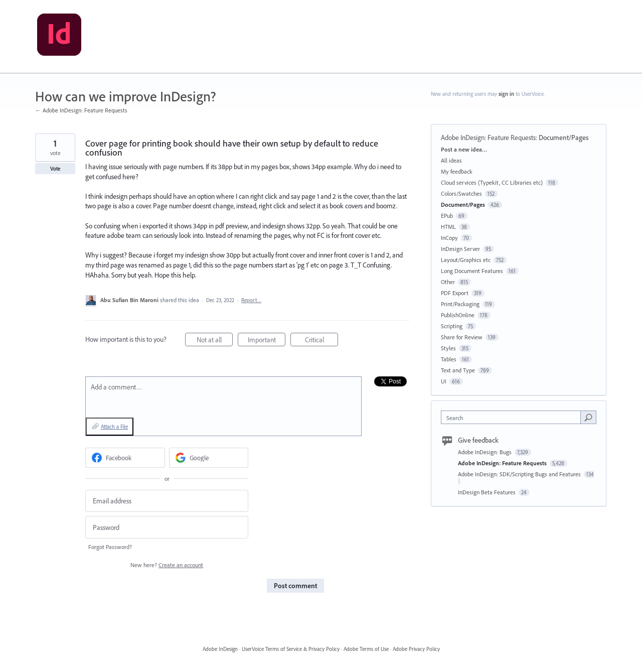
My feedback (456, 171)
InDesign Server (460, 248)
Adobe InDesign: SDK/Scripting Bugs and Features (520, 474)
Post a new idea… (464, 149)
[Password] (166, 527)
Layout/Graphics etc (466, 259)
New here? (166, 565)
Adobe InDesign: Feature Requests (488, 137)
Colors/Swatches (461, 193)
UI (443, 381)
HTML (448, 226)
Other (448, 282)
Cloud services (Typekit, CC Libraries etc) (492, 182)
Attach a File (114, 426)
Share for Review (462, 337)
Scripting (451, 326)
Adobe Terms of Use (366, 648)
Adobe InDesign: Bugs (485, 452)
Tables (448, 359)
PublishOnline (457, 315)
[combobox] (513, 417)
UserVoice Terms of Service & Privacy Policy (291, 648)
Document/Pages (563, 137)
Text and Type (458, 370)
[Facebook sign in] (125, 458)
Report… (251, 300)
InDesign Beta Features (487, 492)
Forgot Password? (110, 547)
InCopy (449, 237)
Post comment (295, 585)
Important (267, 341)
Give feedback (478, 440)
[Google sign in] (209, 458)
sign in (506, 93)
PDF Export (454, 293)
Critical (322, 341)
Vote (55, 168)
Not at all (215, 341)
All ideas (451, 160)
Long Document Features (472, 271)
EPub (447, 215)
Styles (448, 348)
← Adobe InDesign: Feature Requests (81, 110)
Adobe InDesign (220, 648)
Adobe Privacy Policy (416, 648)
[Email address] (166, 501)
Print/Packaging (460, 304)
